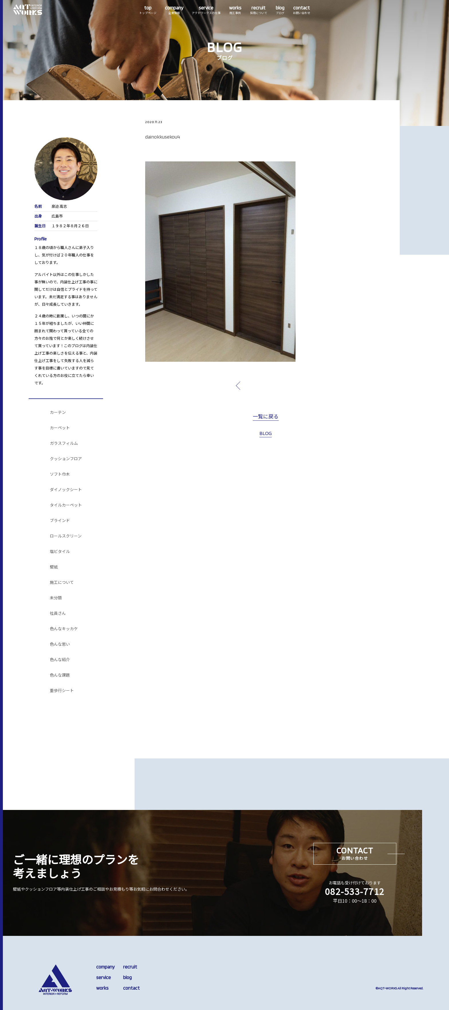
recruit (130, 967)
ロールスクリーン (66, 536)
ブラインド (60, 520)
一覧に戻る (266, 416)
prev (251, 385)
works (102, 988)
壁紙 (54, 567)
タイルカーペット (66, 505)
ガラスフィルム (64, 443)
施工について (62, 582)
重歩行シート (62, 690)
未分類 (56, 598)
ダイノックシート (66, 489)
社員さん (58, 613)
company (105, 967)
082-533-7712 (355, 891)
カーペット (60, 428)
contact (131, 988)
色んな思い (60, 644)
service (103, 977)
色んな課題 (60, 675)
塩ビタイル (60, 551)
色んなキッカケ (64, 628)
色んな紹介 (60, 659)
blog (127, 977)
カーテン (58, 412)
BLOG (265, 433)
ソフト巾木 (60, 474)
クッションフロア (66, 458)
